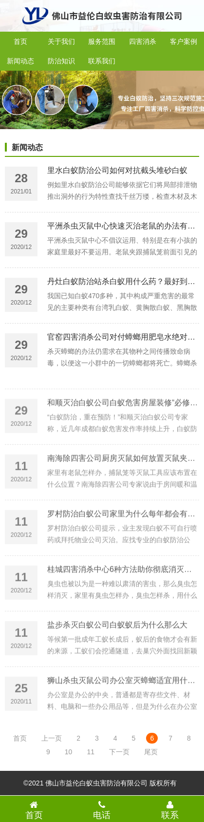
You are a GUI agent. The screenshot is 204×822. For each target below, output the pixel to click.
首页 (20, 41)
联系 (170, 810)
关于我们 (61, 41)
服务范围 (101, 41)
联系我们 (101, 61)
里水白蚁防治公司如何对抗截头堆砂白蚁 (117, 172)
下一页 (119, 752)
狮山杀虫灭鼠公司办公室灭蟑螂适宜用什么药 (125, 701)
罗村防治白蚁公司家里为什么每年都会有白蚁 (125, 534)
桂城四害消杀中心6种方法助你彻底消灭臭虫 (123, 590)
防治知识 (61, 61)
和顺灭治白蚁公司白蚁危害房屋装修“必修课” (124, 423)
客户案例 (183, 41)
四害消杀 (142, 41)
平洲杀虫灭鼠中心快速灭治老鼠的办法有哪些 (125, 228)
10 (69, 752)
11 (90, 752)
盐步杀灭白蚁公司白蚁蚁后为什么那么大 (117, 645)
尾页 (151, 752)
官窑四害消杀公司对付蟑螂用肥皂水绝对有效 (125, 339)
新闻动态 (20, 61)
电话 (102, 810)
